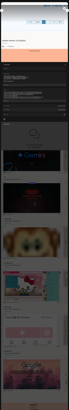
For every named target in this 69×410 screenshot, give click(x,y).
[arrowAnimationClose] (1, 10)
